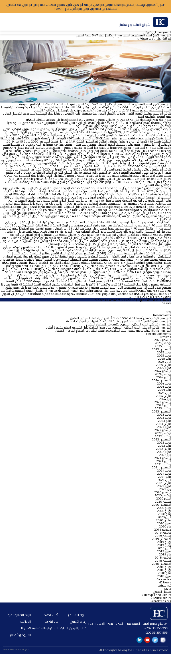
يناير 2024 (165, 399)
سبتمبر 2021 (163, 464)
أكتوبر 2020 (163, 498)
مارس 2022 (163, 449)
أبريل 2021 (164, 480)
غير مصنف (164, 585)
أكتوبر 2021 (163, 461)
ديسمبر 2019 (162, 529)
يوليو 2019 (164, 542)
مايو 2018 (164, 573)
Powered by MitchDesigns (16, 649)
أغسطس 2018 (161, 564)
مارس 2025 (163, 365)
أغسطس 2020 (161, 504)
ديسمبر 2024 (162, 371)
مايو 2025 (164, 358)
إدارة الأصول (78, 621)
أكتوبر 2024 (163, 377)
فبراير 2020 (164, 523)
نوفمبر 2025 (163, 343)
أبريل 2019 (164, 548)
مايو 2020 (164, 514)
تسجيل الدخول (162, 592)
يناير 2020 (165, 526)
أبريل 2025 (164, 362)
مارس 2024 (163, 396)
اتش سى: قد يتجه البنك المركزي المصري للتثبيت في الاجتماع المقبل (128, 324)
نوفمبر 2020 (163, 495)
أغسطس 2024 (161, 380)
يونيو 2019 (164, 545)
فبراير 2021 (164, 486)
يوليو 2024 (164, 383)
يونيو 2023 (164, 417)
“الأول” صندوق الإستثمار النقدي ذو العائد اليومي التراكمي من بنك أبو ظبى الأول (115, 4)
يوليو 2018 (164, 567)
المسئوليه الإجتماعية (45, 628)
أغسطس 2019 (161, 539)
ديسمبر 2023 (162, 402)
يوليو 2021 (164, 470)
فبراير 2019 (164, 551)
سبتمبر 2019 (163, 536)
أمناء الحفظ (51, 615)
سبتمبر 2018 (163, 560)
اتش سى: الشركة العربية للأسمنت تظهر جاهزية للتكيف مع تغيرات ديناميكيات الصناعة (118, 321)
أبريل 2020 (164, 517)
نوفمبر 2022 (163, 433)
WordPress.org (161, 601)
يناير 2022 (165, 455)
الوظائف (25, 621)
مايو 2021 (164, 477)
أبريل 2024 (164, 393)
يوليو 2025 (164, 352)
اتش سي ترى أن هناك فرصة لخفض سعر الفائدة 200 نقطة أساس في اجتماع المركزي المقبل (113, 330)
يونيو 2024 (164, 386)
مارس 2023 (163, 424)
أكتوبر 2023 (163, 405)
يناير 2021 (165, 489)
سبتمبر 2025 (163, 346)
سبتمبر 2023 (163, 408)
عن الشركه (51, 621)
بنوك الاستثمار (77, 615)
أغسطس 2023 (161, 411)
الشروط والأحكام (20, 635)
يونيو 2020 (164, 511)
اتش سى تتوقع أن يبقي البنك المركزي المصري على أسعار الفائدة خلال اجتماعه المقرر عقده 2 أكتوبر (108, 327)
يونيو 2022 (164, 442)
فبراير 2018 (164, 576)
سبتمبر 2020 (163, 501)
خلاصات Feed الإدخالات (156, 595)
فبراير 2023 (164, 427)
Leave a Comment (108, 300)
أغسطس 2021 (161, 467)
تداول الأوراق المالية (73, 628)
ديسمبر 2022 (162, 430)
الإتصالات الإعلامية (19, 615)
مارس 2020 (163, 520)
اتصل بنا (26, 628)
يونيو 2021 (164, 473)
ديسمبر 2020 (162, 492)
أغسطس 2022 (161, 439)
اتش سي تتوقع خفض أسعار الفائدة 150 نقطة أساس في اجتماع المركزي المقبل (120, 318)
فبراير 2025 (164, 368)
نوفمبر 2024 (163, 374)
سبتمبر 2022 (163, 436)
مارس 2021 (163, 483)
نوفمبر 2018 (163, 557)
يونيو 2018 (164, 570)
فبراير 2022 (164, 452)
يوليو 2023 (164, 414)
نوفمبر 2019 (163, 532)
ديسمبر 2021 (162, 458)
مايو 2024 (164, 389)
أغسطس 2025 (161, 349)
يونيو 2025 (164, 355)
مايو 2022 (164, 445)
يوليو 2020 (164, 508)
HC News (165, 300)
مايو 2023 (164, 421)
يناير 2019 (165, 554)
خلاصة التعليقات (161, 598)
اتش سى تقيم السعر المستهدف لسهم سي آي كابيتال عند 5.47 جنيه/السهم (123, 35)
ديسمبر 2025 (162, 340)
